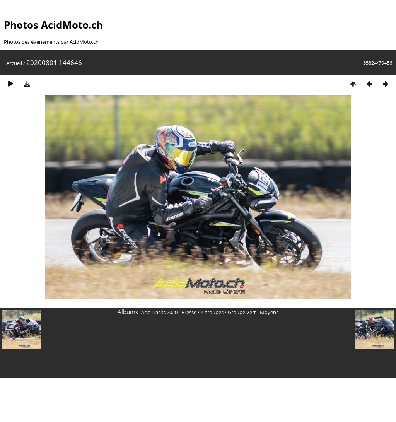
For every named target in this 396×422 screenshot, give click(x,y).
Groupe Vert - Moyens (253, 312)
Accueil (14, 63)
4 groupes (212, 312)
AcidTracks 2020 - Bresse (168, 312)
